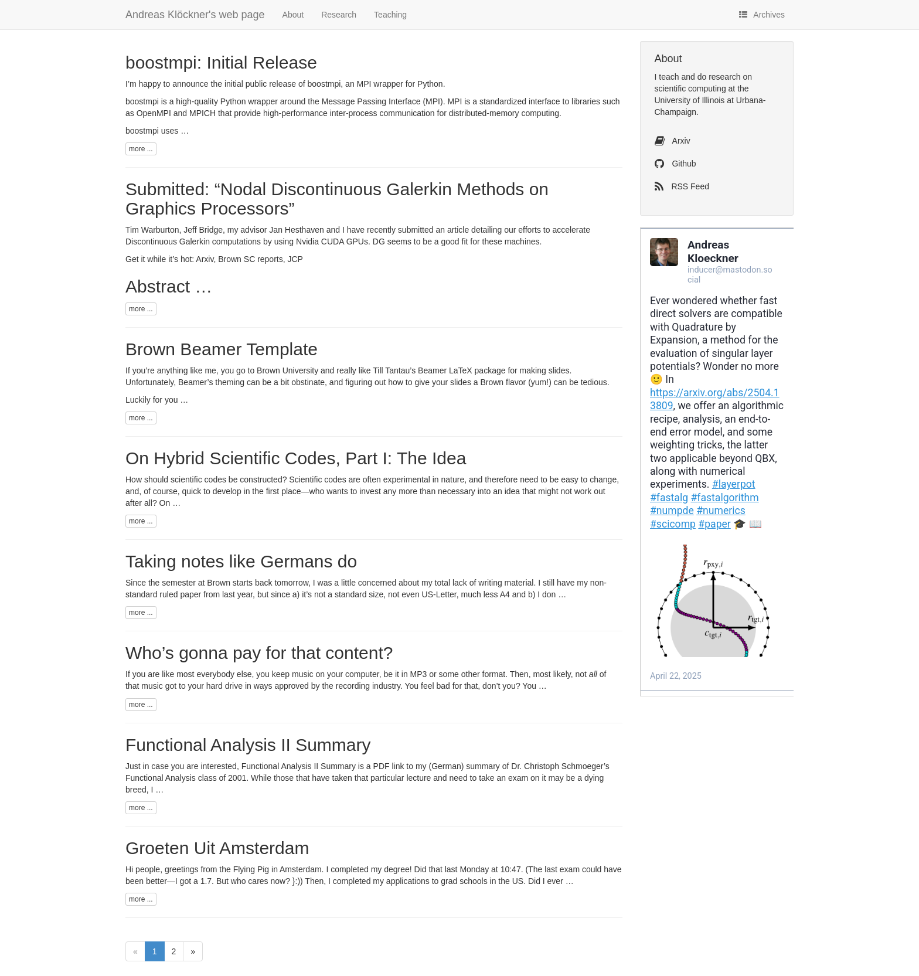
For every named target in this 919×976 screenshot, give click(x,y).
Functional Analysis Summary (248, 744)
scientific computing (690, 88)
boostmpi (324, 84)
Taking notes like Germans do (241, 561)
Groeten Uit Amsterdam (217, 848)
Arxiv (204, 259)
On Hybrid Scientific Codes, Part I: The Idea (295, 458)
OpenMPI (154, 113)
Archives (762, 14)
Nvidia (320, 241)
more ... (141, 149)
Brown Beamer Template (221, 349)
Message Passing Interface (371, 101)
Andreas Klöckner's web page (195, 15)
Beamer (432, 370)
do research (719, 76)
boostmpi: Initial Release (221, 62)
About (293, 14)
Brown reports (250, 259)
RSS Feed (682, 186)
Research (338, 14)
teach (669, 76)
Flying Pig (251, 869)
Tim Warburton (152, 229)
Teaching (390, 14)
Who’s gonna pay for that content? (259, 652)
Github (675, 163)
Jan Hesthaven (296, 229)
